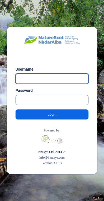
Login (52, 114)
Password (24, 90)
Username (25, 69)
